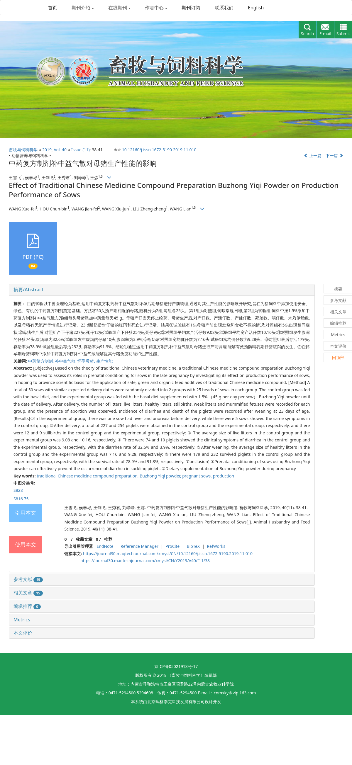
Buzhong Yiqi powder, (161, 476)
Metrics (21, 619)
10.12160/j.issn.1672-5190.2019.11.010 (159, 149)
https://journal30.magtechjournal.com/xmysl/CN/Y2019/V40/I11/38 (145, 560)
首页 (52, 7)
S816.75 (20, 498)
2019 (47, 149)
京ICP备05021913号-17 (176, 666)
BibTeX (193, 546)
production (223, 476)
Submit (343, 33)
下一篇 (334, 155)
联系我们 (224, 7)
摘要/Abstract (28, 289)
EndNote (105, 546)
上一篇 (312, 155)
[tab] (161, 289)
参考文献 (28, 579)
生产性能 (104, 361)
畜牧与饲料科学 (23, 149)
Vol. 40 (60, 149)
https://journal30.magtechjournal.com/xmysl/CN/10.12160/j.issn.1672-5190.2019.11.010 (168, 553)
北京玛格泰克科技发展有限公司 (176, 701)
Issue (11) (80, 149)
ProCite (172, 546)
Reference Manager (139, 546)
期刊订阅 (191, 7)
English (256, 7)
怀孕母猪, (86, 361)
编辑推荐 (27, 606)
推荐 (108, 539)
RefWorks (216, 546)
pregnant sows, (197, 476)
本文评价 (22, 633)
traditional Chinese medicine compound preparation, (88, 476)
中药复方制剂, (41, 361)
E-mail (325, 33)
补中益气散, (66, 361)
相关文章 (28, 592)
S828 (18, 490)
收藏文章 (84, 539)
